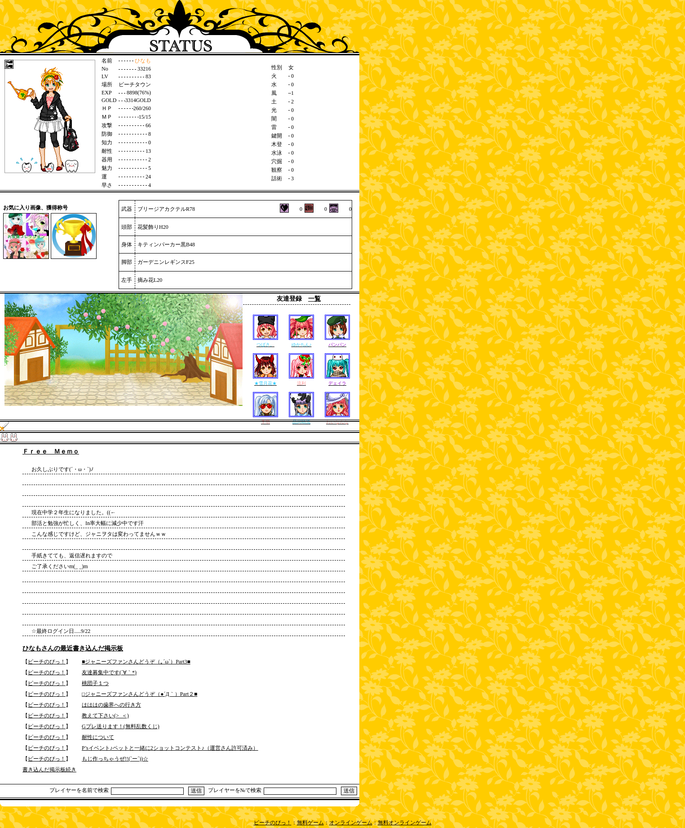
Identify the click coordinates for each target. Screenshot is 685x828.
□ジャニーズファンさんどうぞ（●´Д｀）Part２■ (139, 694)
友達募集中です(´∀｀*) (109, 672)
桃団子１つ (95, 683)
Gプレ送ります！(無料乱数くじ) (120, 726)
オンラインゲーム (350, 822)
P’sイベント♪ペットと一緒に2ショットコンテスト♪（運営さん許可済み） (170, 748)
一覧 (314, 298)
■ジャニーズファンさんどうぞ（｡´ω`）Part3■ (136, 662)
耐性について (98, 737)
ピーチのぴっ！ (47, 662)
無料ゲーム (310, 822)
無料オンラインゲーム (405, 822)
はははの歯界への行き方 (111, 705)
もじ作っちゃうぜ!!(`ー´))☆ (115, 759)
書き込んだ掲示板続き (49, 769)
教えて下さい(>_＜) (105, 715)
